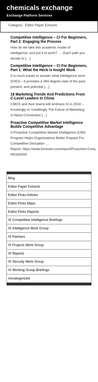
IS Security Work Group (26, 261)
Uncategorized (19, 278)
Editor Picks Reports (23, 212)
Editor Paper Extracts (24, 186)
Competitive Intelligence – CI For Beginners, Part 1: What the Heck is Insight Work (48, 67)
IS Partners (16, 236)
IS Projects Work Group (26, 245)
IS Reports (16, 253)
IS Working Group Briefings (28, 270)
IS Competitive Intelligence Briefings (35, 220)
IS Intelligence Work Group (28, 228)
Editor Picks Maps (21, 203)
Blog (11, 178)
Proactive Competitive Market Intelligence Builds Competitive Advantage (46, 124)
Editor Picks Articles (23, 195)
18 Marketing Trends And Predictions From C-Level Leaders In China (47, 96)
